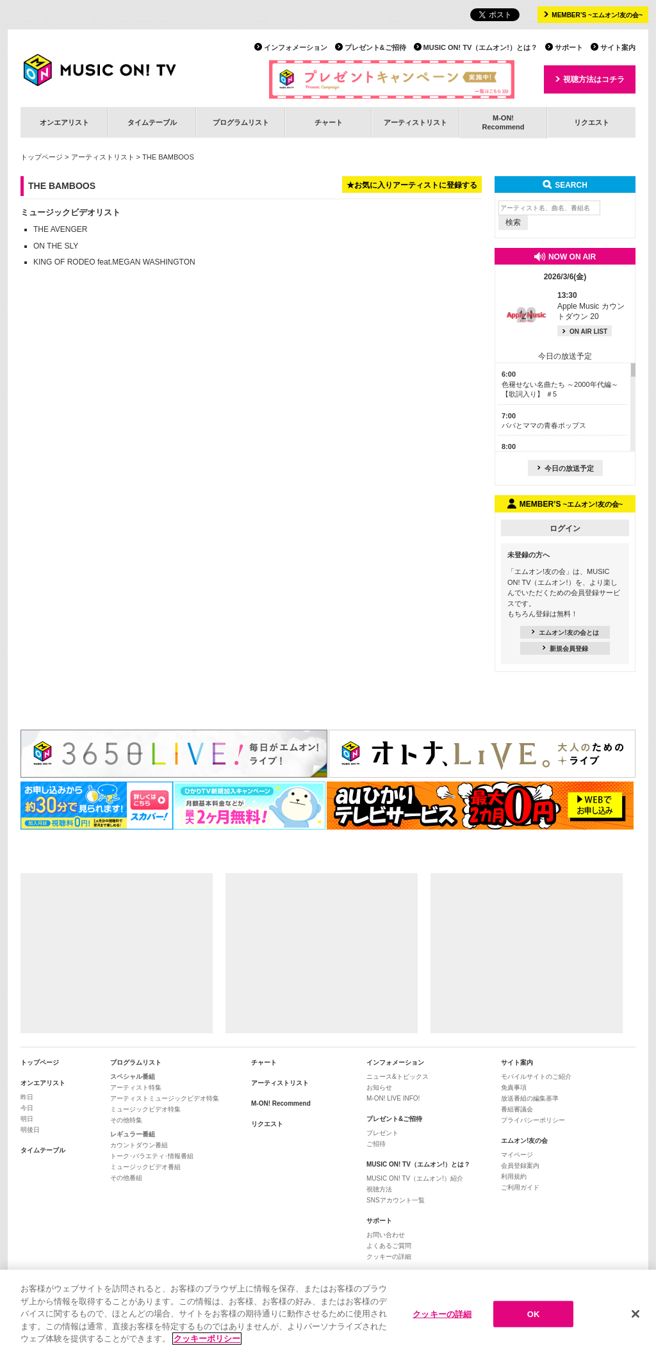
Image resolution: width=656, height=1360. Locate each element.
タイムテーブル (152, 122)
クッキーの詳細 (388, 1256)
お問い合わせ (385, 1234)
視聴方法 (379, 1189)
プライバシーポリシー (533, 1120)
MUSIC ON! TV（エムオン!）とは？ (480, 47)
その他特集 (126, 1120)
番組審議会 (517, 1109)
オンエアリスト (64, 122)
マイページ (517, 1154)
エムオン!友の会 (524, 1140)
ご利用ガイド (520, 1187)
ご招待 (376, 1143)
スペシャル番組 (132, 1076)
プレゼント (382, 1132)
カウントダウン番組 (139, 1145)
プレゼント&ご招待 (375, 47)
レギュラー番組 (132, 1134)
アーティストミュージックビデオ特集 (164, 1098)
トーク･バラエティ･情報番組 (151, 1155)
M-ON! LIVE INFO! (393, 1098)
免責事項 (514, 1087)
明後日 (30, 1129)
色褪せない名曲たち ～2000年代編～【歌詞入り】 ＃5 (560, 384)
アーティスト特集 (135, 1087)
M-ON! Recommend (281, 1103)
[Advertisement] (116, 953)
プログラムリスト (241, 122)
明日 (26, 1118)
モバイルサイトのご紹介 (536, 1076)
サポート (569, 47)
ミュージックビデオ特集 (145, 1109)
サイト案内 (618, 47)
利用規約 (514, 1176)
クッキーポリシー (207, 1340)
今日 (26, 1107)
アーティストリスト (415, 122)
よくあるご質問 (388, 1245)
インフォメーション (295, 47)
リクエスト (591, 122)
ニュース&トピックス (397, 1076)
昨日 (26, 1097)
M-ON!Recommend (503, 122)
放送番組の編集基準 (530, 1098)
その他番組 (126, 1177)
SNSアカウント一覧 (395, 1200)
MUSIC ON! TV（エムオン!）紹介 (414, 1178)
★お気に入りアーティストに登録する (412, 185)
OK (533, 1315)
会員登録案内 (520, 1165)
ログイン (565, 528)
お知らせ (379, 1087)
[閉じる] (635, 1314)
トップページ (41, 157)
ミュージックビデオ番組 (145, 1166)
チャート (329, 122)
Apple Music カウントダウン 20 (591, 306)
